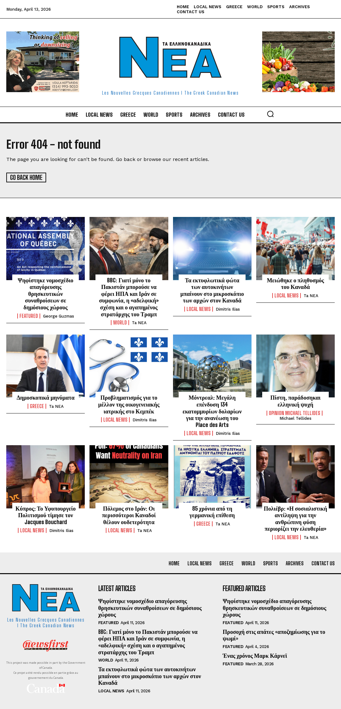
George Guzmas (58, 315)
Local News (199, 308)
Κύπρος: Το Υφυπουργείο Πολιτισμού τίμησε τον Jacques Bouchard (45, 514)
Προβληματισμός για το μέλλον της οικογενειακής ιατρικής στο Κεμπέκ (129, 404)
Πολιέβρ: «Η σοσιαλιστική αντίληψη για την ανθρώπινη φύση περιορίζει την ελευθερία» (295, 518)
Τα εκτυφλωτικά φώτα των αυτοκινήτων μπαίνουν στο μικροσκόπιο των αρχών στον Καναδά (212, 289)
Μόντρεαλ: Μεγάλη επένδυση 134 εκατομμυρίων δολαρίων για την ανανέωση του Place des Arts (211, 411)
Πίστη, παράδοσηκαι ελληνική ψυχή (295, 400)
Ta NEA (139, 322)
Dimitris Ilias (228, 309)
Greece (37, 405)
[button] (270, 113)
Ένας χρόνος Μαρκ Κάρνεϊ (255, 655)
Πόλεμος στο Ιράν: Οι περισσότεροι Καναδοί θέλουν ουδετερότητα (129, 514)
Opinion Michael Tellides (294, 412)
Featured (28, 315)
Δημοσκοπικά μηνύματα (45, 397)
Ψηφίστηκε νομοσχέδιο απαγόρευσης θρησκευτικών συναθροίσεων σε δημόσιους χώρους (45, 293)
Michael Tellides (295, 417)
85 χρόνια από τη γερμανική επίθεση (212, 511)
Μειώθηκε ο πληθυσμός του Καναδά (295, 283)
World (120, 322)
